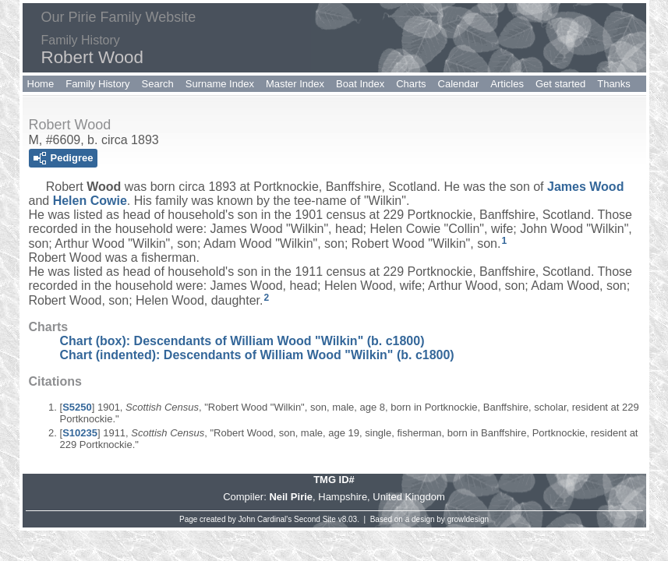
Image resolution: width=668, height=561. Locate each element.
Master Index (295, 84)
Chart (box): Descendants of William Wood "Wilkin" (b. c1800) (242, 341)
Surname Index (220, 84)
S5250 (77, 407)
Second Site (315, 519)
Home (41, 84)
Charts (411, 84)
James (585, 186)
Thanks (614, 84)
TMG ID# (334, 479)
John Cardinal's (265, 519)
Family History (97, 84)
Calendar (458, 84)
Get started (560, 84)
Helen (90, 200)
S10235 (79, 433)
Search (158, 84)
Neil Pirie (291, 497)
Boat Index (360, 84)
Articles (507, 84)
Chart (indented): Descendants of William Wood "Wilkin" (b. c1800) (257, 355)
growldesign (468, 519)
